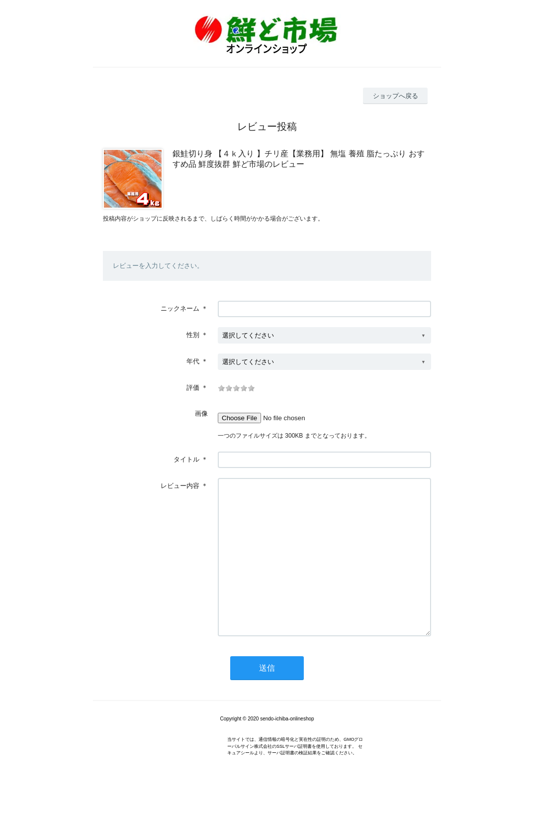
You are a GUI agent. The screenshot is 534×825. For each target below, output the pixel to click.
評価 (192, 387)
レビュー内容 (180, 485)
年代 (192, 361)
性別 (192, 335)
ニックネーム (180, 308)
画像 (201, 413)
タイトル (186, 459)
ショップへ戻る (395, 96)
